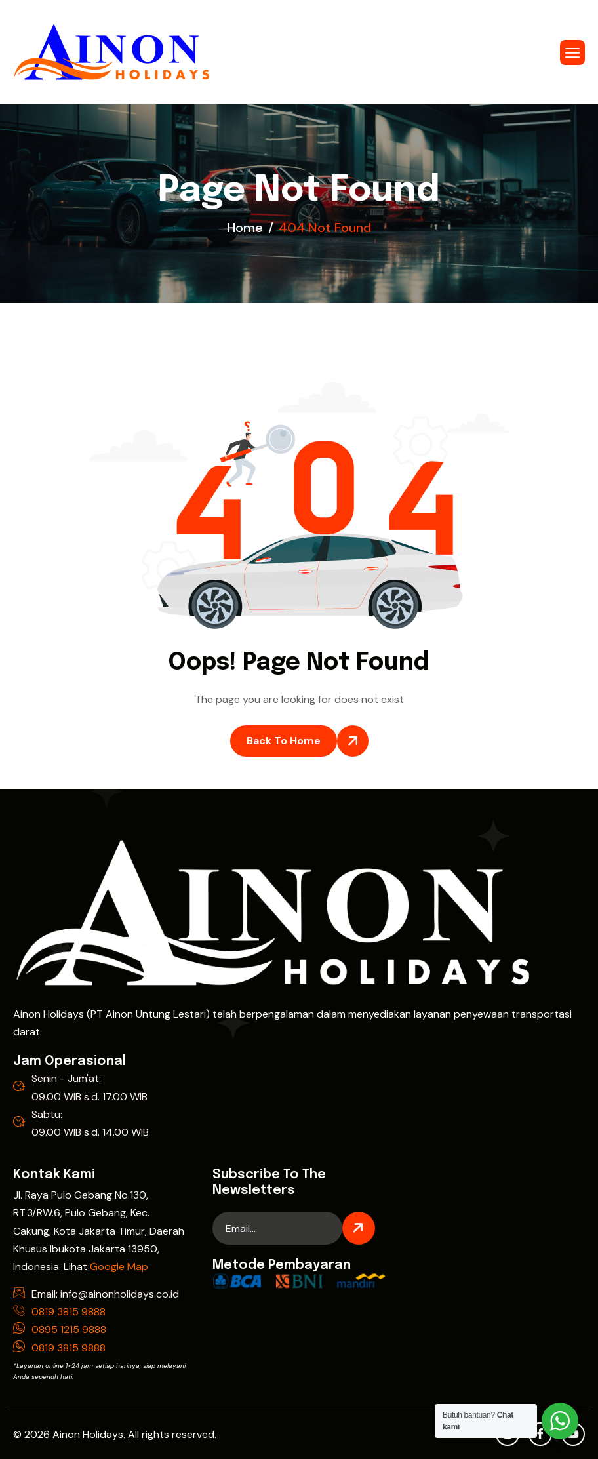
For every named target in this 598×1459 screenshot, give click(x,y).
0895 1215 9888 (68, 1329)
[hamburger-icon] (572, 52)
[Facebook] (540, 1434)
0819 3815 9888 (68, 1312)
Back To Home (284, 741)
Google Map (119, 1266)
